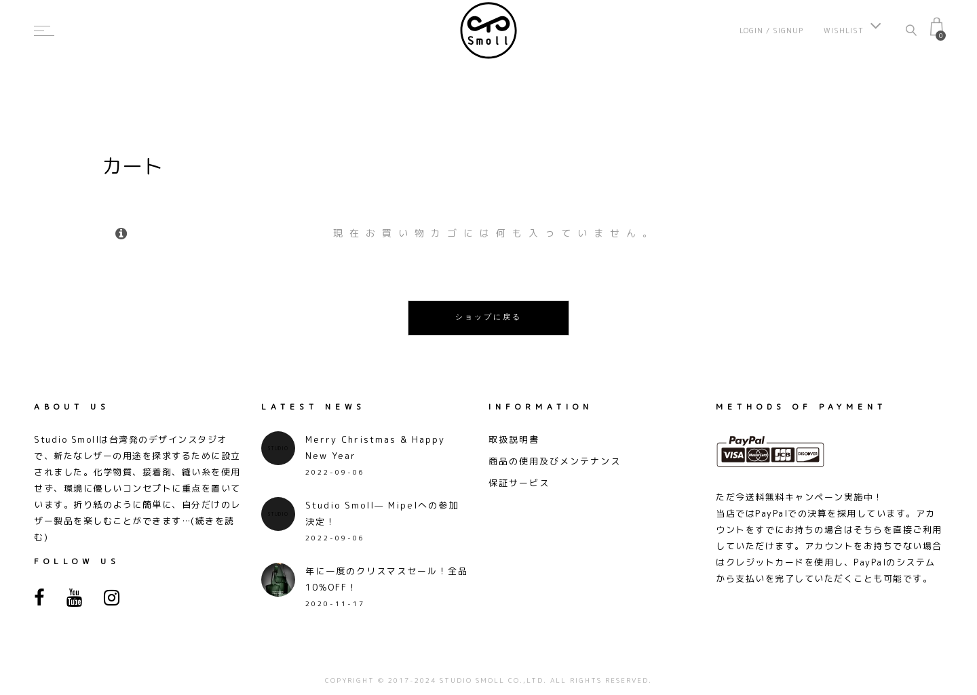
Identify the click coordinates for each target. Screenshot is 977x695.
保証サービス (519, 483)
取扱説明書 (513, 439)
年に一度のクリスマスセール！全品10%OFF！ (386, 579)
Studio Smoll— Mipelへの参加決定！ (382, 513)
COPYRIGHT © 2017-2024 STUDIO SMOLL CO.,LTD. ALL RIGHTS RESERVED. (488, 680)
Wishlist (853, 30)
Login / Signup (771, 30)
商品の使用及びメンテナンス (554, 461)
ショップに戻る (488, 317)
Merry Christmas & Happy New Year (375, 447)
